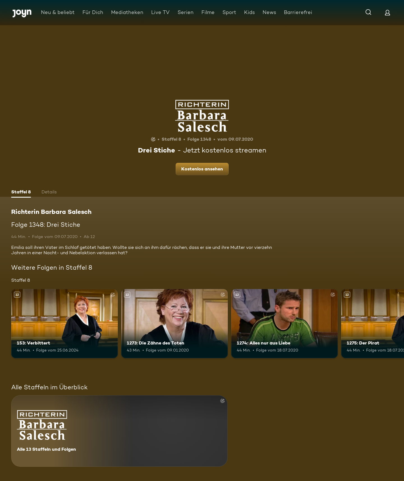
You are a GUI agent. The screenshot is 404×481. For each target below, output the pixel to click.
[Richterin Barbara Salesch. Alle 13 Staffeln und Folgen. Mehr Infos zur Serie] (119, 431)
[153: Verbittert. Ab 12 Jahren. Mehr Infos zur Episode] (64, 323)
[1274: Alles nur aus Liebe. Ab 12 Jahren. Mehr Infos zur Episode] (284, 323)
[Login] (387, 12)
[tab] (21, 193)
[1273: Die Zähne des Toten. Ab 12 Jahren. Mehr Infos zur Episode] (174, 323)
